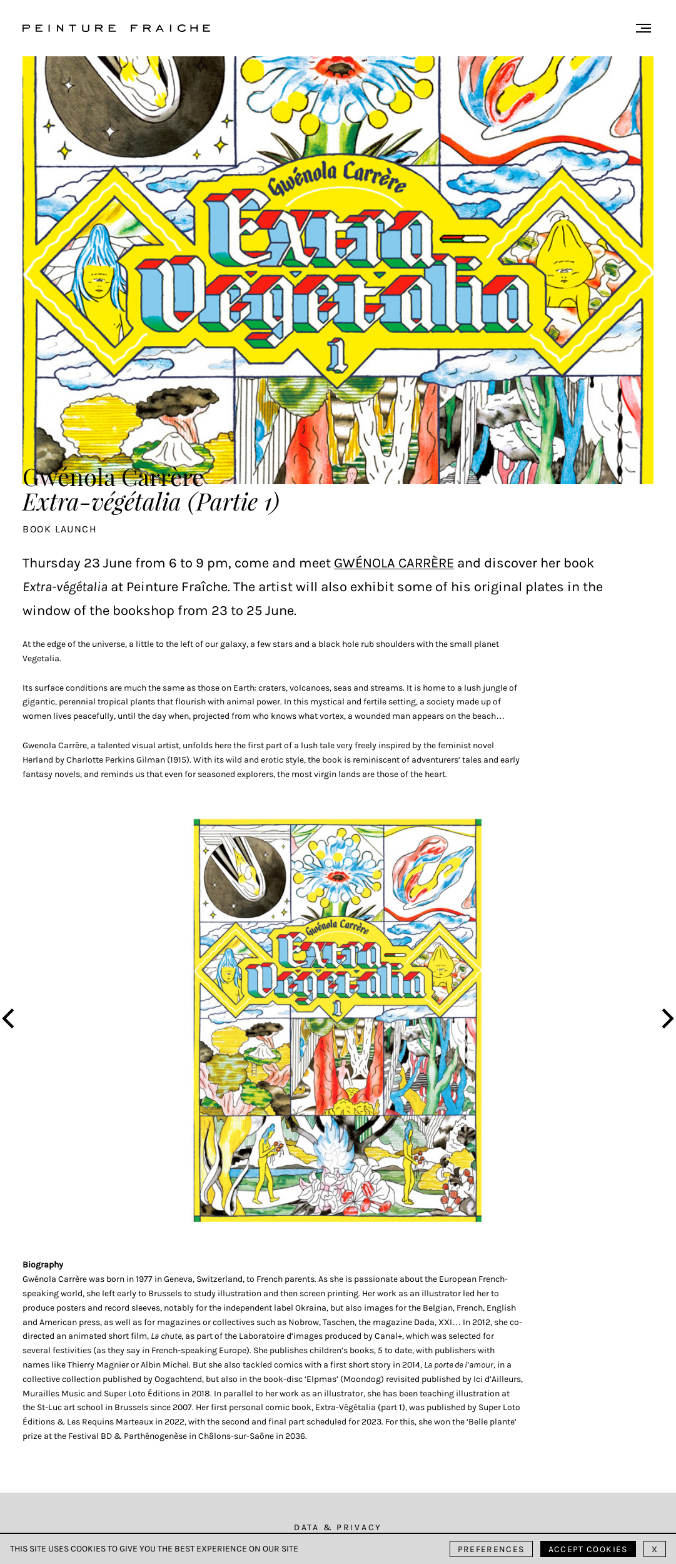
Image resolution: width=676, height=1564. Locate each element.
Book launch (60, 529)
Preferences (491, 1549)
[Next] (666, 1019)
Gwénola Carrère (394, 562)
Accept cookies (588, 1549)
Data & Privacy (338, 1527)
